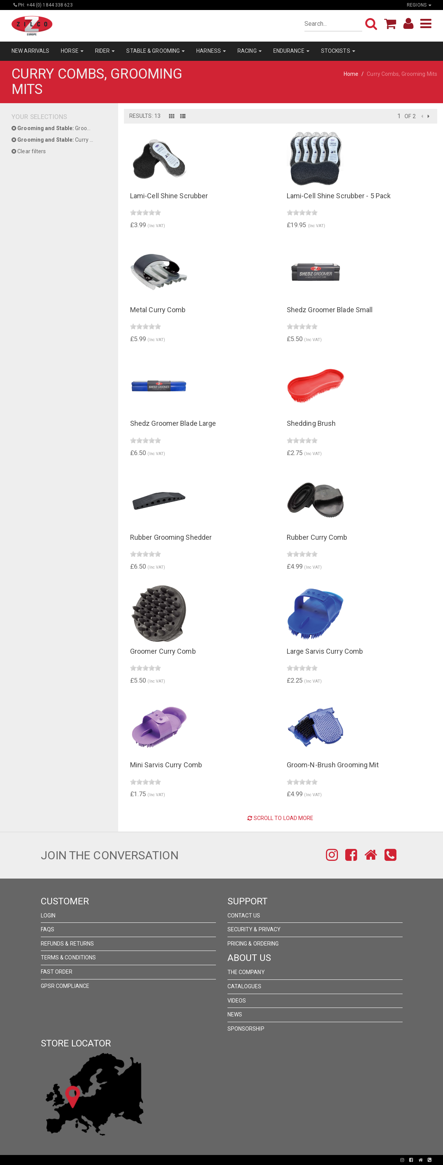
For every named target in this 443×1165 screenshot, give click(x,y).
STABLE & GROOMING (155, 51)
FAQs (47, 929)
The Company (246, 972)
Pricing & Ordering (253, 944)
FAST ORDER (57, 972)
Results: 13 (144, 116)
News (234, 1014)
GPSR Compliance (65, 986)
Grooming (55, 128)
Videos (236, 1001)
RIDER (105, 51)
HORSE (72, 51)
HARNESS (211, 51)
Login (48, 915)
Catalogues (244, 986)
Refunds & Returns (67, 944)
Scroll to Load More (280, 818)
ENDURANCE (291, 51)
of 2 (410, 116)
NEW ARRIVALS (30, 51)
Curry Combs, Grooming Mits (59, 140)
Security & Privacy (254, 929)
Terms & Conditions (68, 957)
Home (351, 74)
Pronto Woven (195, 1160)
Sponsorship (245, 1029)
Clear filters (29, 151)
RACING (249, 51)
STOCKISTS (338, 51)
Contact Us (244, 915)
